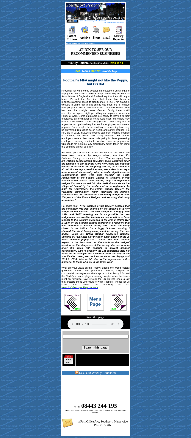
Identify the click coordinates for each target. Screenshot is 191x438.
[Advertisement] (92, 389)
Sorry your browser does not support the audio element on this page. (95, 324)
